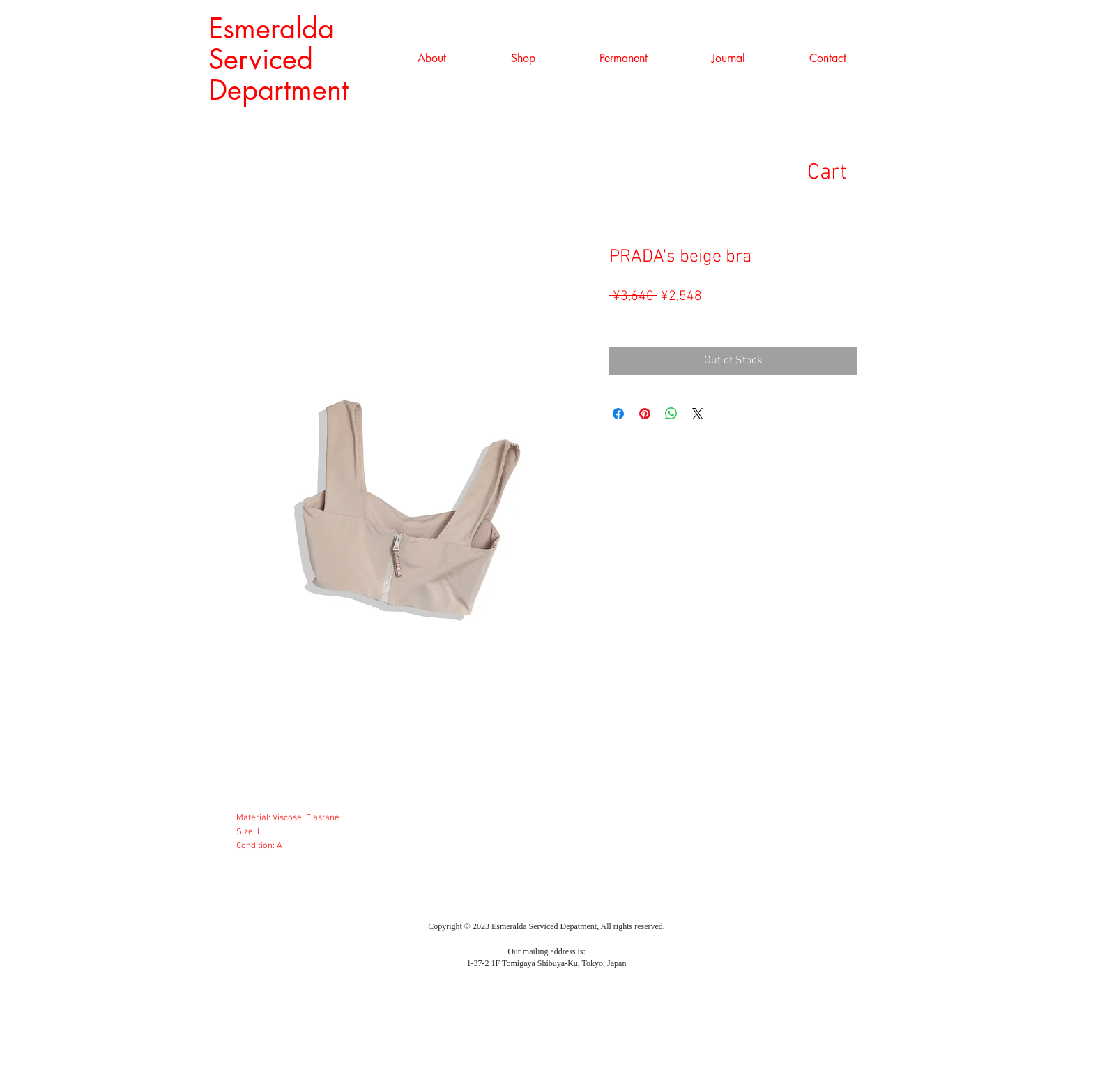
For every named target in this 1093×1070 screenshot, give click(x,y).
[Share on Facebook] (618, 413)
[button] (522, 58)
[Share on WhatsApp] (671, 413)
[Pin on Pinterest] (644, 413)
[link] (848, 171)
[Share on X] (697, 413)
